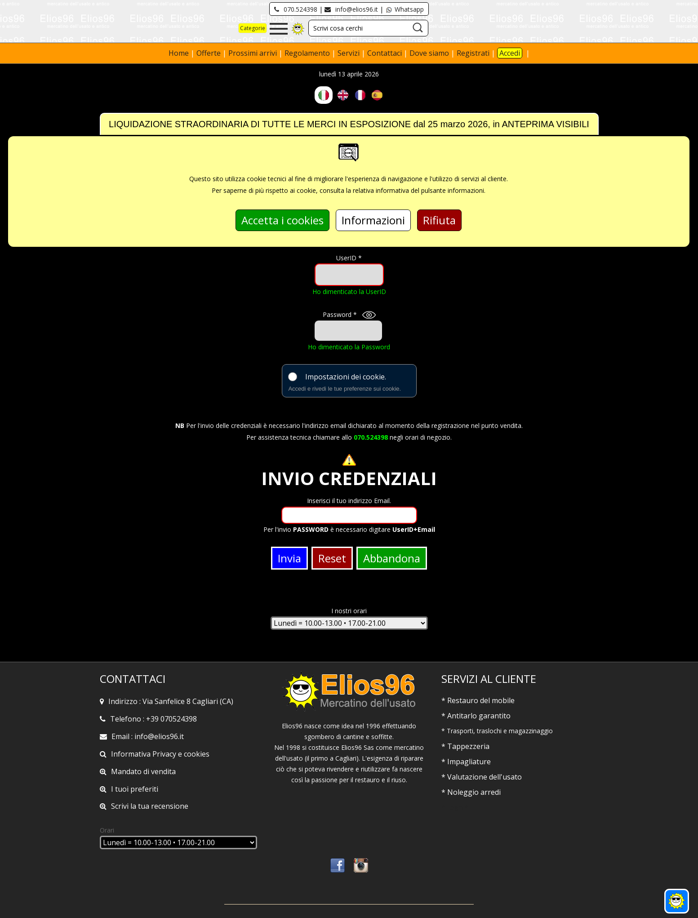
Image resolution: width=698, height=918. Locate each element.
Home (180, 53)
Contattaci (385, 53)
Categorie (252, 28)
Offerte (209, 53)
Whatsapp (404, 9)
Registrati (473, 53)
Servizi (349, 53)
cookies (196, 754)
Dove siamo (429, 53)
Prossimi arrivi (252, 53)
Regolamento (308, 53)
